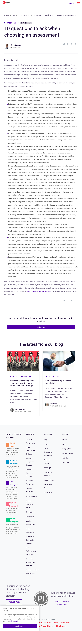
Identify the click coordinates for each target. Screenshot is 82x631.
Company (65, 434)
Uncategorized (24, 15)
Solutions (30, 434)
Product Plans (14, 602)
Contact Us (65, 458)
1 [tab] (35, 419)
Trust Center (65, 623)
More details (14, 621)
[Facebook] (67, 43)
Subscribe (41, 327)
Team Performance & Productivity (31, 551)
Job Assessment (31, 496)
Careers (64, 440)
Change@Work (66, 449)
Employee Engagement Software (30, 462)
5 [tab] (47, 419)
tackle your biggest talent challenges (39, 291)
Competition (48, 492)
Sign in (71, 3)
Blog (14, 15)
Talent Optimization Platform (14, 435)
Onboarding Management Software (30, 562)
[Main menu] (78, 2)
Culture (64, 444)
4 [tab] (44, 419)
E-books (46, 444)
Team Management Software (30, 451)
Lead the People (49, 480)
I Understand (19, 626)
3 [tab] (41, 419)
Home (6, 15)
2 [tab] (38, 419)
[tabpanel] (23, 383)
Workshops (47, 468)
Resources (48, 434)
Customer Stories (67, 453)
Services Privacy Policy (48, 623)
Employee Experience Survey (29, 504)
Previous (4, 384)
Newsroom (65, 462)
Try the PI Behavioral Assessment (62, 603)
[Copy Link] (75, 43)
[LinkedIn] (63, 43)
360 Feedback (30, 512)
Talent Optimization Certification (48, 452)
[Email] (71, 43)
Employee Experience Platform (29, 473)
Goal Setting (30, 516)
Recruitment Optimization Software (30, 540)
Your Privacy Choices (45, 626)
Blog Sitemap (61, 626)
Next (78, 384)
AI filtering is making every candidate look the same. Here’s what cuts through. (22, 383)
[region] (19, 618)
